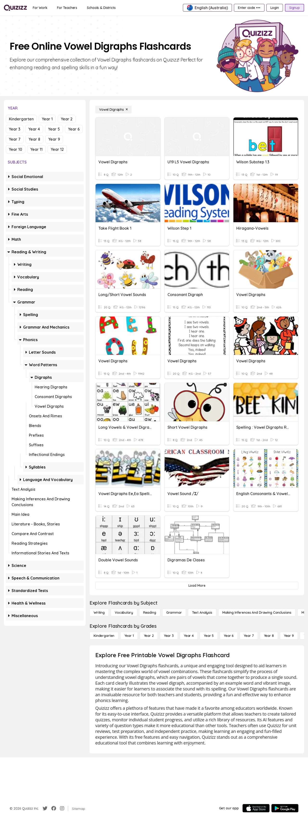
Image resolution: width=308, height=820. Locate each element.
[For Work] (40, 8)
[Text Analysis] (202, 612)
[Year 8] (269, 636)
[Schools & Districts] (101, 8)
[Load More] (196, 585)
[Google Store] (284, 808)
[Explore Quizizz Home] (15, 8)
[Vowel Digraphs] (113, 109)
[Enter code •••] (249, 8)
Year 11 (36, 149)
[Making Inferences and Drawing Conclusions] (256, 612)
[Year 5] (209, 636)
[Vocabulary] (124, 612)
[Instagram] (62, 808)
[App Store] (256, 808)
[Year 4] (189, 636)
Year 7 (14, 139)
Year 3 (14, 129)
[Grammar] (174, 612)
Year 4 (34, 129)
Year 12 (57, 149)
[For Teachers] (67, 8)
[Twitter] (45, 808)
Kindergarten (21, 119)
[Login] (274, 8)
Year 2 (66, 119)
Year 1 (47, 119)
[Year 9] (289, 636)
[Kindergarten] (104, 636)
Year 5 (54, 129)
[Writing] (99, 612)
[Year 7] (249, 636)
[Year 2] (149, 636)
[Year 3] (169, 636)
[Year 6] (229, 636)
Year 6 (74, 129)
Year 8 (34, 139)
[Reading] (149, 612)
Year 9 (54, 139)
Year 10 (15, 149)
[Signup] (294, 8)
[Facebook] (53, 808)
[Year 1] (129, 636)
